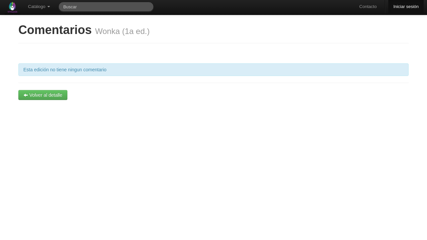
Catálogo (39, 6)
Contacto (368, 6)
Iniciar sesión (406, 6)
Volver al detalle (42, 95)
